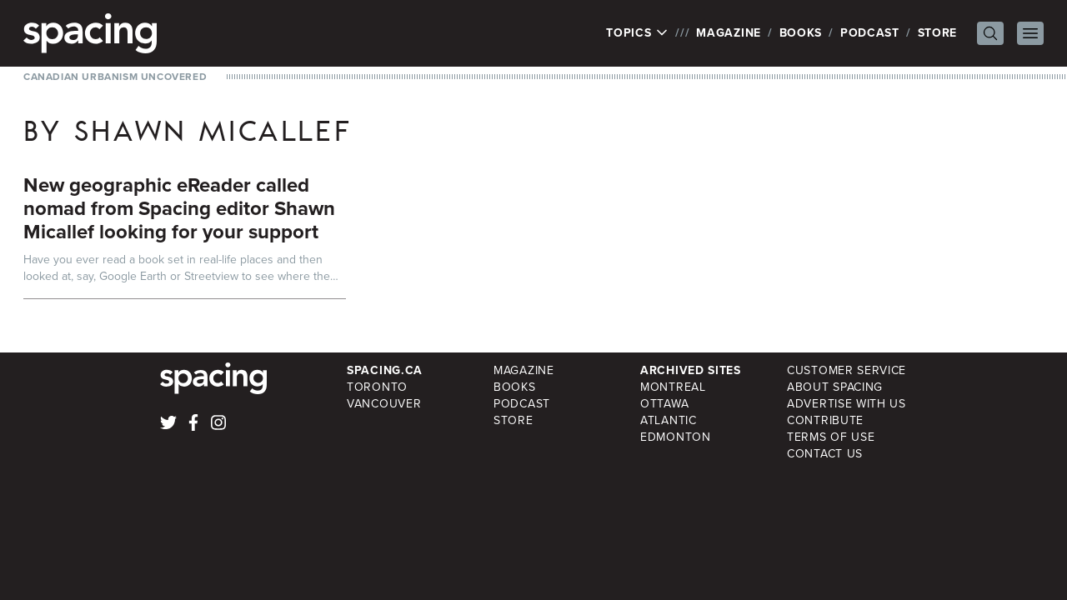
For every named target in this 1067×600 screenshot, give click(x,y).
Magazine (728, 33)
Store (938, 33)
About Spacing (835, 387)
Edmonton (675, 437)
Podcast (869, 33)
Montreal (673, 387)
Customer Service (846, 370)
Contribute (825, 420)
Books (801, 33)
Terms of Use (830, 437)
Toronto (377, 387)
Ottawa (664, 403)
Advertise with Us (846, 403)
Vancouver (384, 403)
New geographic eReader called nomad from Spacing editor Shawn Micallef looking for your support (179, 208)
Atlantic (668, 420)
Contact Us (825, 453)
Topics (637, 33)
